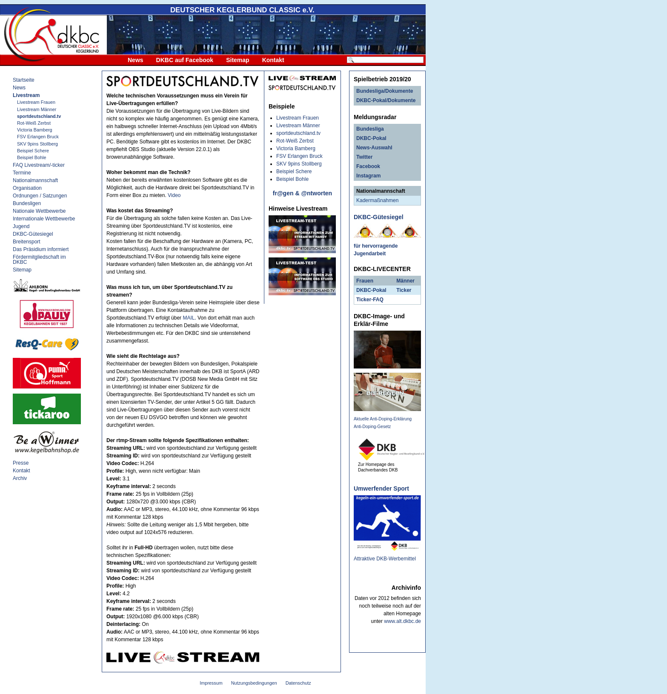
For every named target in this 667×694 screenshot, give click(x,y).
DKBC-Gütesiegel (33, 234)
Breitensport (26, 242)
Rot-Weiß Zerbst (34, 123)
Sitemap (237, 60)
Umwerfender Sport (381, 488)
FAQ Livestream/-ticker (39, 165)
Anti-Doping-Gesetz (372, 426)
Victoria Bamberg (34, 129)
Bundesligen (27, 203)
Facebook (368, 166)
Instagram (368, 176)
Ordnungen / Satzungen (40, 196)
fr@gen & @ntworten (302, 193)
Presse (21, 463)
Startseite (23, 80)
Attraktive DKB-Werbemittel (385, 559)
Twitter (364, 157)
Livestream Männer (36, 109)
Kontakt (273, 60)
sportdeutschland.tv (39, 116)
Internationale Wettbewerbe (44, 219)
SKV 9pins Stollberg (37, 143)
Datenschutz (298, 682)
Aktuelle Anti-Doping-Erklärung (383, 419)
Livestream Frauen (36, 102)
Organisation (27, 188)
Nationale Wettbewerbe (39, 211)
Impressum (211, 682)
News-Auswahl (374, 148)
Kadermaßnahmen (377, 200)
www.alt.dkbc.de (402, 621)
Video (174, 195)
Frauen (364, 281)
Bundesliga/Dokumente (384, 91)
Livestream (26, 95)
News (135, 60)
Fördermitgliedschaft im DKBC (39, 259)
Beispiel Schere (33, 150)
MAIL (189, 318)
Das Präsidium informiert (41, 249)
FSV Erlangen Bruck (38, 136)
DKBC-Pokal (371, 138)
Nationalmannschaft (35, 180)
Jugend (21, 226)
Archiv (20, 478)
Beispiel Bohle (31, 157)
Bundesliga (370, 129)
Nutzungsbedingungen (254, 682)
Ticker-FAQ (370, 300)
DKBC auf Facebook (185, 60)
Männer (405, 281)
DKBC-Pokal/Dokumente (385, 100)
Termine (22, 173)
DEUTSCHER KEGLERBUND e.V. (242, 10)
